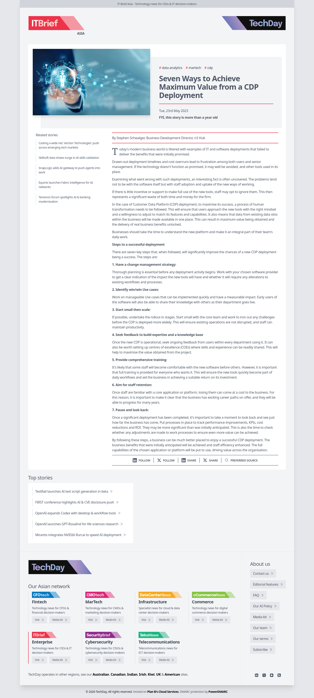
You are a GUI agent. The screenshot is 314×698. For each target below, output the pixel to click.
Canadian (118, 674)
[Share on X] (210, 460)
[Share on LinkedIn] (189, 460)
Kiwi (151, 674)
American (172, 674)
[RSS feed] (279, 675)
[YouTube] (271, 675)
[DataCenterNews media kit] (166, 619)
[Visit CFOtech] (39, 619)
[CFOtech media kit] (59, 619)
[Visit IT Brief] (39, 660)
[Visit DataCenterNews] (146, 619)
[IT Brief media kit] (59, 660)
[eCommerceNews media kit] (219, 619)
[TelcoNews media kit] (166, 660)
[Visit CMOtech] (92, 619)
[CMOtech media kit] (113, 619)
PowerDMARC (218, 692)
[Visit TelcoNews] (146, 660)
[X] (264, 675)
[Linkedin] (256, 675)
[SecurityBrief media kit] (113, 660)
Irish (142, 674)
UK (158, 674)
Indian (132, 674)
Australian (101, 674)
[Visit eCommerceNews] (199, 619)
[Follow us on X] (166, 460)
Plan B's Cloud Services (163, 692)
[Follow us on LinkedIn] (141, 460)
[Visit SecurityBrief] (92, 660)
